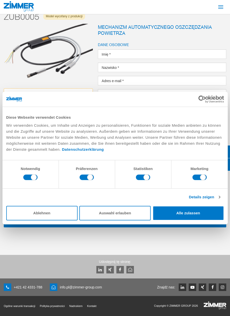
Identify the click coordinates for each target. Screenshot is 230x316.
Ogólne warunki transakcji (19, 305)
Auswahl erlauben (115, 213)
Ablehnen (41, 213)
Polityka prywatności (52, 305)
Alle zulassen (188, 213)
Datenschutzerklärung (83, 149)
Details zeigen (201, 197)
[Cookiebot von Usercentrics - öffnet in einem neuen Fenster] (202, 99)
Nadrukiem (76, 305)
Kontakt (91, 305)
